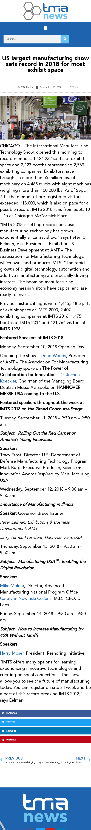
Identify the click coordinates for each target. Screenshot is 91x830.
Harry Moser (12, 653)
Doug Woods (53, 356)
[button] (45, 28)
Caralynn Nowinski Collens (25, 599)
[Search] (65, 39)
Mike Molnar (12, 586)
